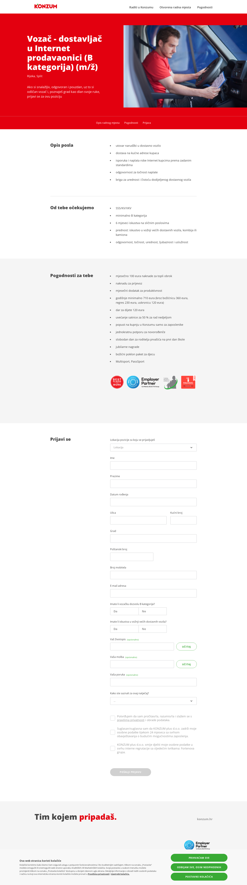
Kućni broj (176, 512)
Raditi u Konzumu (141, 7)
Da (115, 611)
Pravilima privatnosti (98, 874)
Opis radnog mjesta (108, 123)
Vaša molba (123, 657)
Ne (144, 611)
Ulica (113, 512)
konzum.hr (205, 819)
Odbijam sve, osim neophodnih (199, 867)
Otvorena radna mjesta (175, 7)
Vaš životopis (124, 639)
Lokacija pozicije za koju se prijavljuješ (132, 440)
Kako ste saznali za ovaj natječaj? (129, 693)
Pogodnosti (205, 7)
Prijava (147, 123)
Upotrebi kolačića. (120, 874)
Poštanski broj (118, 549)
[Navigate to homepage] (45, 6)
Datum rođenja (119, 494)
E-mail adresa (118, 585)
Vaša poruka (124, 674)
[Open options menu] (191, 447)
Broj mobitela (118, 567)
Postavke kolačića (199, 876)
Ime (112, 458)
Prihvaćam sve (199, 857)
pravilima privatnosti (130, 720)
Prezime (115, 476)
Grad (113, 531)
